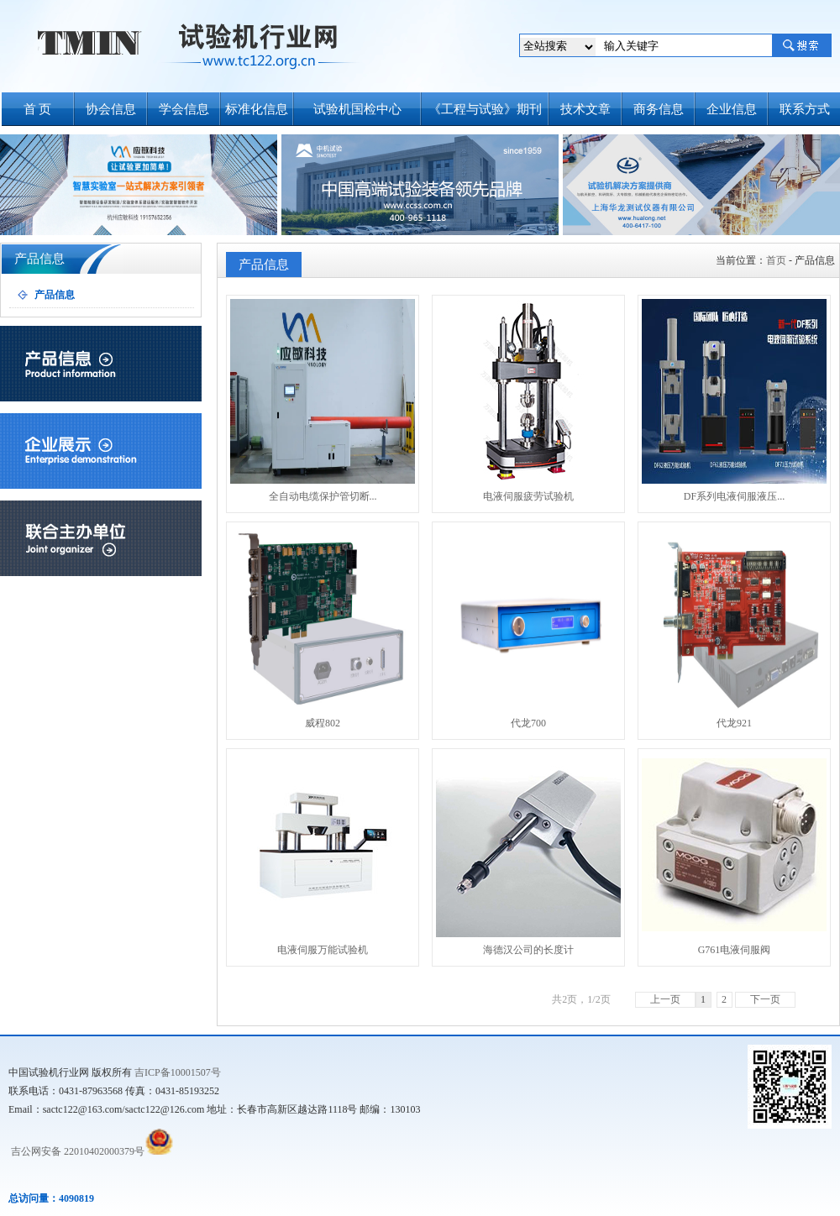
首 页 (38, 109)
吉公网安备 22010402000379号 (76, 1151)
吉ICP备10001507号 (177, 1072)
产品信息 (54, 295)
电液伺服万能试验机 (322, 854)
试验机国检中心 (357, 109)
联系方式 (805, 109)
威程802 (322, 627)
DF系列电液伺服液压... (734, 400)
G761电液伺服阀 (734, 854)
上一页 (665, 999)
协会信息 (111, 109)
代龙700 (528, 627)
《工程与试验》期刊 (485, 109)
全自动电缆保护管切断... (322, 400)
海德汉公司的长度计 (528, 854)
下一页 (765, 999)
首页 (776, 260)
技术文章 (585, 109)
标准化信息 (256, 109)
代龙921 (734, 627)
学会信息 (184, 109)
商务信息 (658, 109)
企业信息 (731, 109)
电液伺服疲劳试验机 (528, 400)
